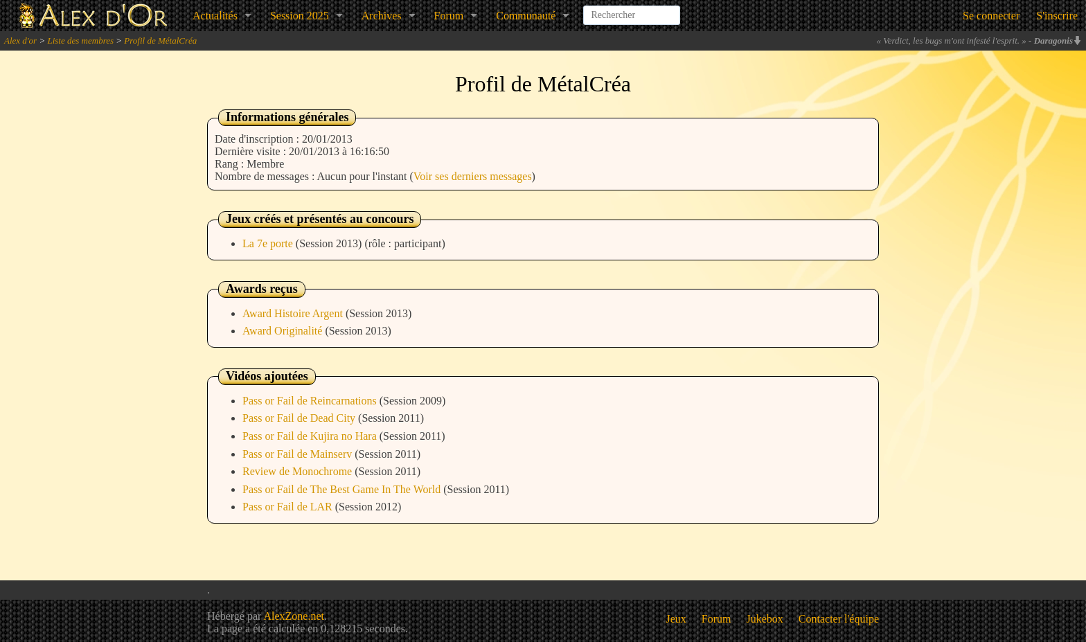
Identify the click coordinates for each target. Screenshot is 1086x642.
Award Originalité (283, 331)
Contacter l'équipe (839, 619)
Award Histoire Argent (294, 313)
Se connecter (991, 15)
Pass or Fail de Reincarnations (311, 401)
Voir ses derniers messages (472, 176)
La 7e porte (269, 243)
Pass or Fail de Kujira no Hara (311, 436)
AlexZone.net (293, 616)
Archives (382, 15)
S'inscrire (1057, 15)
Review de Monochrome (298, 471)
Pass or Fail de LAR (288, 506)
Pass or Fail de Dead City (300, 418)
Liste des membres (80, 40)
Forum (449, 15)
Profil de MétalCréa (160, 40)
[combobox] (631, 9)
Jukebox (765, 619)
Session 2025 (299, 15)
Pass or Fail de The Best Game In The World (342, 489)
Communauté (525, 15)
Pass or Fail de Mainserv (298, 454)
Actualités (215, 15)
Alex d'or (20, 40)
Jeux (676, 619)
